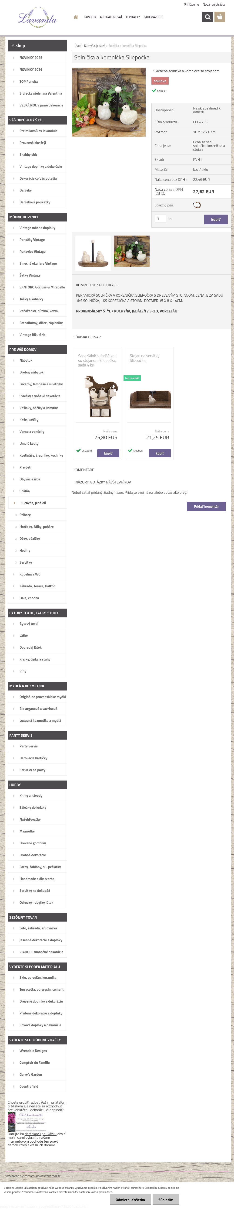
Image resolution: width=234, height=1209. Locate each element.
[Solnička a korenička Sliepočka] (109, 69)
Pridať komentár (206, 506)
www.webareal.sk (48, 1175)
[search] (207, 17)
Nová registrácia (214, 4)
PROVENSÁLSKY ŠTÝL (93, 311)
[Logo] (37, 17)
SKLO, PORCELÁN (163, 311)
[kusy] (160, 219)
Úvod (78, 45)
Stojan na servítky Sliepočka (144, 358)
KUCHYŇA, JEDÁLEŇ (130, 311)
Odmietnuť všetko (130, 1199)
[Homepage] (75, 17)
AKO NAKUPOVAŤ (111, 17)
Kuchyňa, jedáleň (95, 45)
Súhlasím (165, 1199)
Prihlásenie (191, 4)
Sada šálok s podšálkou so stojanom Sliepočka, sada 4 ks (97, 360)
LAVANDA (90, 17)
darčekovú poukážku (41, 1134)
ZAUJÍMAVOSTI (153, 17)
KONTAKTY (133, 17)
